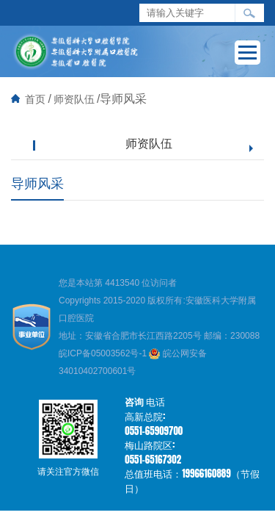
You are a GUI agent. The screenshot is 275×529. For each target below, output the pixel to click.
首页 (35, 99)
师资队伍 (74, 99)
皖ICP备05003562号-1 (104, 353)
